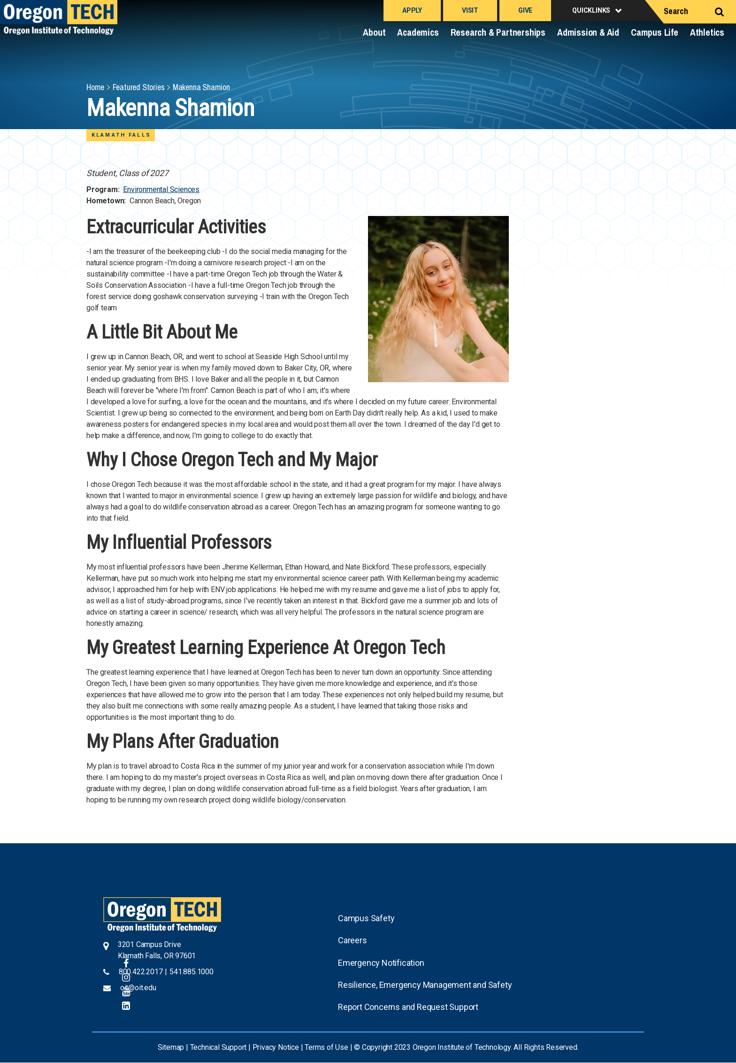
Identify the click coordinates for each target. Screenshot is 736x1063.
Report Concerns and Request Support (408, 1007)
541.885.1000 (191, 971)
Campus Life (654, 32)
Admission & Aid (588, 32)
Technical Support (218, 1047)
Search (676, 11)
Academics (417, 32)
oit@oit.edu (138, 987)
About (374, 32)
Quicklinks (591, 10)
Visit (470, 10)
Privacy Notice (276, 1047)
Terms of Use (326, 1047)
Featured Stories (139, 87)
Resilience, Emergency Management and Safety (425, 985)
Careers (352, 940)
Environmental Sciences (161, 189)
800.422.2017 (141, 971)
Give (525, 10)
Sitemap (171, 1047)
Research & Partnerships (498, 32)
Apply (412, 10)
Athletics (707, 32)
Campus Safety (366, 918)
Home (95, 87)
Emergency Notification (381, 963)
